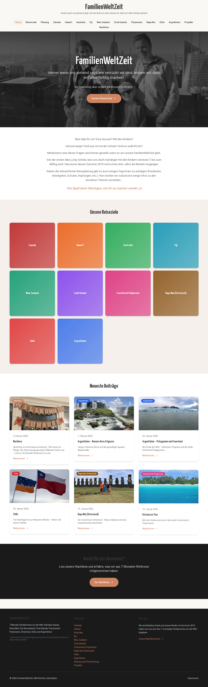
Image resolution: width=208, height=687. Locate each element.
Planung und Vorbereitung (86, 661)
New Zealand (103, 22)
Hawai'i (68, 22)
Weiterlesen (21, 458)
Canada (57, 22)
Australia (80, 22)
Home (18, 22)
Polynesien (136, 22)
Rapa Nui (150, 22)
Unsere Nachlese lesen (151, 639)
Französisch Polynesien (85, 647)
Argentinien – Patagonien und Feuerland (162, 442)
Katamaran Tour (150, 516)
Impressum (193, 678)
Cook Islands (120, 22)
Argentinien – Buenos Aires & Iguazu (96, 441)
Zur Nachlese (104, 582)
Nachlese (104, 27)
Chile (162, 22)
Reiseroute (31, 22)
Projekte (189, 22)
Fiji (91, 22)
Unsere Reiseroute (104, 99)
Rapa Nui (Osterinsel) (88, 516)
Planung (45, 22)
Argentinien (174, 22)
